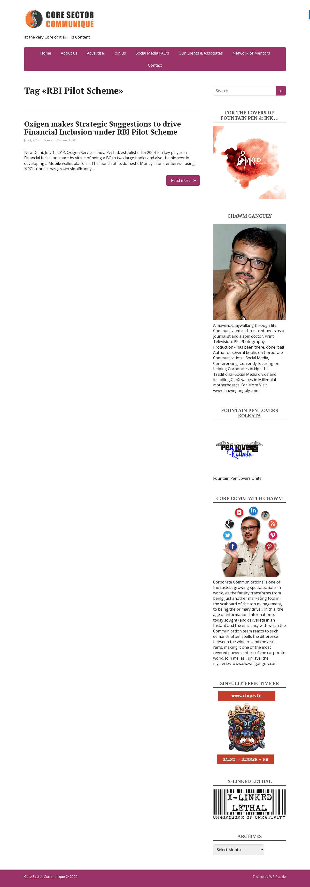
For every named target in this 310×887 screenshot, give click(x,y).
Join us (120, 53)
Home (45, 53)
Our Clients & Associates (201, 53)
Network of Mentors (251, 53)
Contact (155, 65)
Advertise (95, 53)
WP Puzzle (277, 876)
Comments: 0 (66, 140)
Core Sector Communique (44, 876)
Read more (181, 180)
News (48, 140)
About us (69, 53)
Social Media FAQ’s (152, 53)
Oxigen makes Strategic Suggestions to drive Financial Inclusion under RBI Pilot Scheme (102, 128)
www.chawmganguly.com (235, 390)
